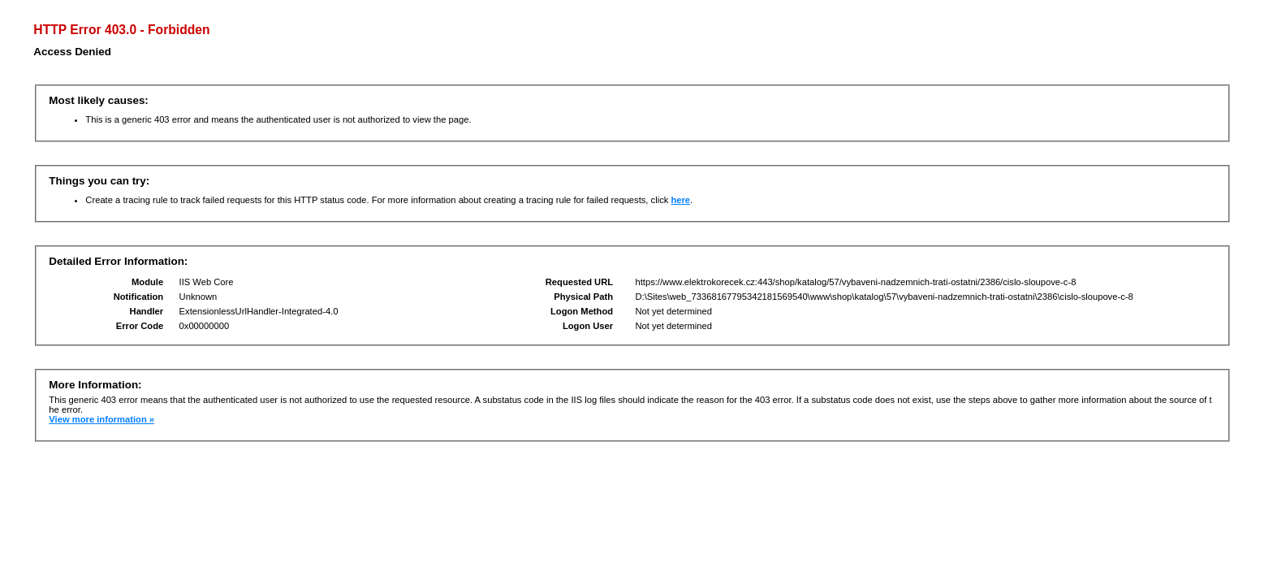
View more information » (101, 419)
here (680, 200)
